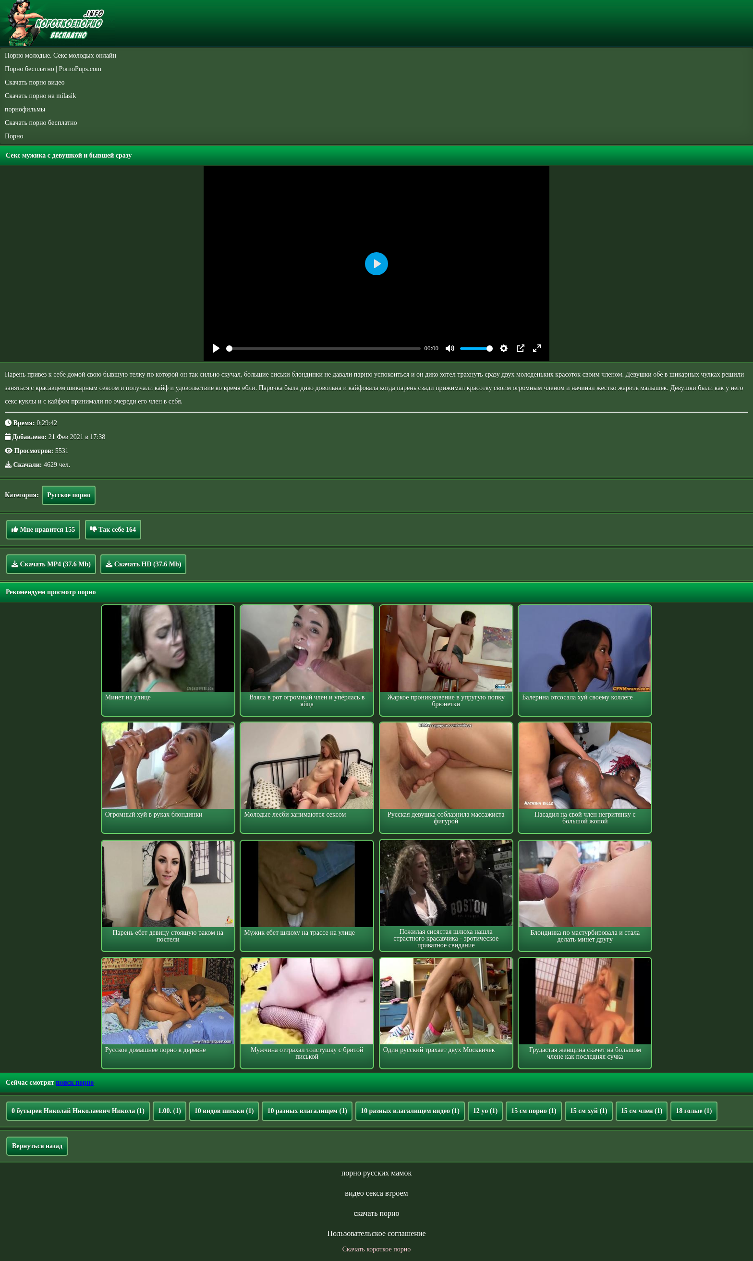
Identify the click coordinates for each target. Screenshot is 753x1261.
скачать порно (376, 1213)
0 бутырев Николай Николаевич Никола (78, 1110)
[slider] (323, 348)
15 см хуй (588, 1110)
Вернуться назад (37, 1146)
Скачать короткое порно (376, 1249)
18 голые (694, 1110)
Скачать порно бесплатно (41, 122)
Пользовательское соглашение (376, 1233)
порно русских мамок (376, 1173)
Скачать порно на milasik (40, 95)
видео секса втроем (376, 1193)
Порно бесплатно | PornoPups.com (53, 69)
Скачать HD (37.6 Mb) (143, 564)
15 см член (642, 1110)
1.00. (169, 1110)
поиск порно (75, 1082)
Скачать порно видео (34, 82)
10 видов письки (224, 1110)
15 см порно (534, 1110)
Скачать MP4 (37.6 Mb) (51, 564)
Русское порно (68, 495)
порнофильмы (25, 109)
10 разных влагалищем (307, 1110)
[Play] (216, 348)
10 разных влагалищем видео (410, 1110)
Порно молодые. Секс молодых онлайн (60, 55)
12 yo (485, 1110)
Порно (14, 136)
